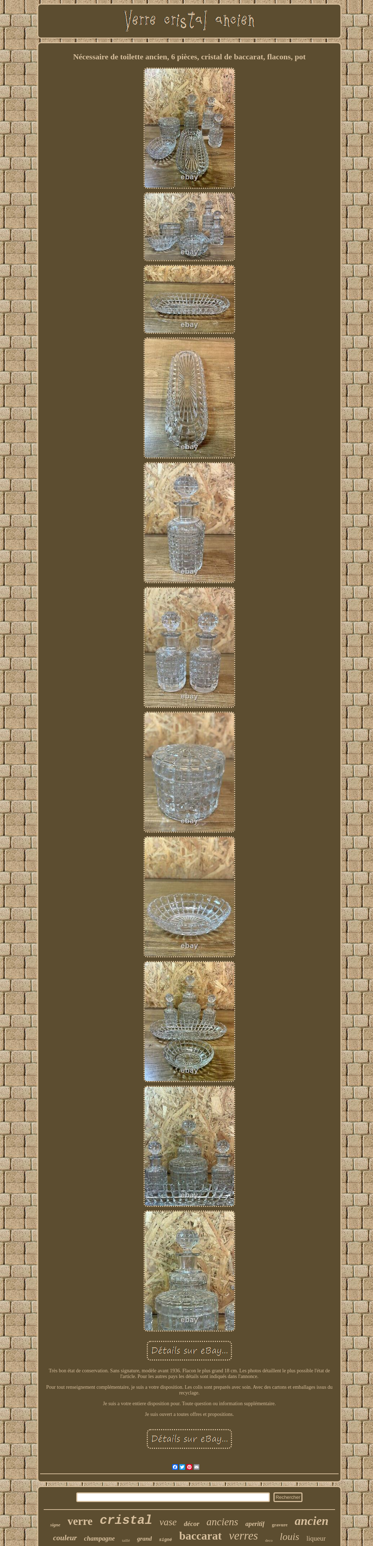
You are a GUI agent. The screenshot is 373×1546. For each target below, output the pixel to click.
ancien (311, 1520)
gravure (279, 1524)
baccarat (200, 1535)
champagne (99, 1538)
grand (144, 1538)
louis (289, 1536)
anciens (222, 1521)
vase (168, 1522)
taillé (126, 1540)
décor (191, 1523)
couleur (65, 1537)
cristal (126, 1520)
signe (55, 1524)
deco (269, 1540)
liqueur (316, 1538)
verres (243, 1535)
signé (165, 1539)
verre (80, 1521)
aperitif (255, 1523)
